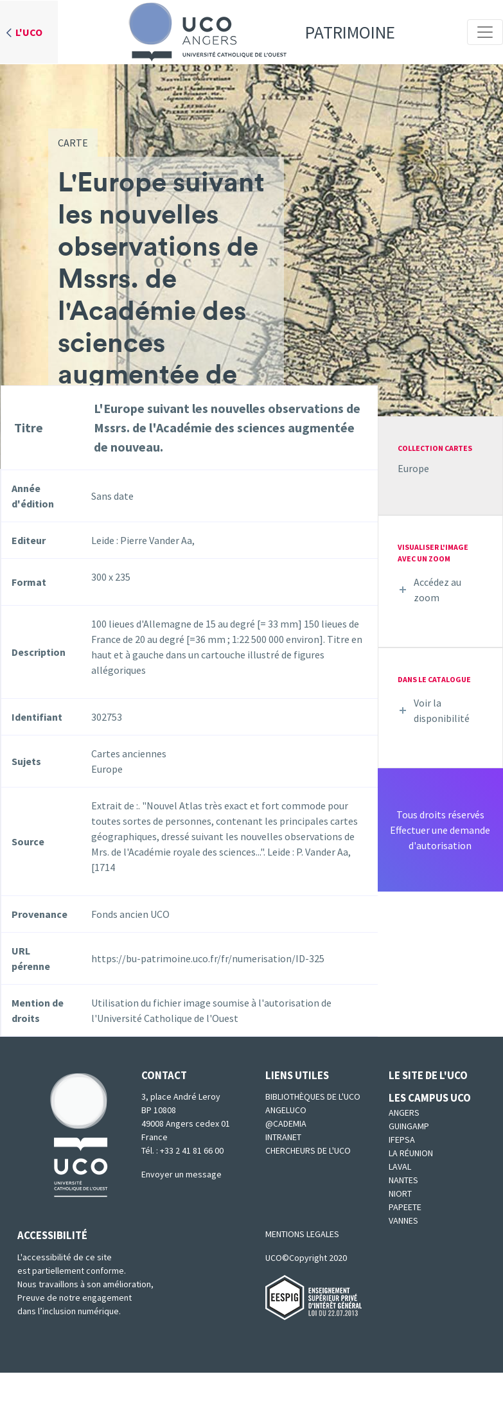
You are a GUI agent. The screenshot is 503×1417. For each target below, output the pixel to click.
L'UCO (28, 32)
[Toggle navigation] (485, 32)
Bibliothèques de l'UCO (312, 1096)
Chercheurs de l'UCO (308, 1150)
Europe (413, 468)
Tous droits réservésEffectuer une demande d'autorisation (440, 830)
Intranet (283, 1137)
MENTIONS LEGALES (302, 1234)
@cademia (285, 1123)
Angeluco (285, 1110)
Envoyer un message (181, 1174)
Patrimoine (257, 32)
